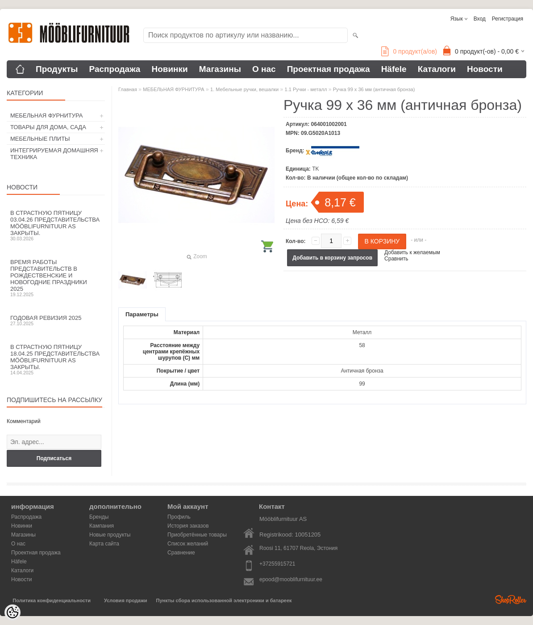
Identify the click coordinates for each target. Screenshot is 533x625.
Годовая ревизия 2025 (55, 320)
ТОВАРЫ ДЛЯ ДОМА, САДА (48, 127)
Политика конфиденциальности (51, 600)
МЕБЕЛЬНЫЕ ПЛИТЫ (40, 138)
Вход (480, 19)
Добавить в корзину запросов (332, 258)
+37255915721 (277, 564)
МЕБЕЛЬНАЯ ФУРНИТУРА (46, 115)
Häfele (394, 69)
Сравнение (181, 552)
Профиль (179, 517)
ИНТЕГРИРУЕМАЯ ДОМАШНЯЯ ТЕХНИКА (54, 153)
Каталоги (437, 69)
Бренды (98, 517)
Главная (127, 89)
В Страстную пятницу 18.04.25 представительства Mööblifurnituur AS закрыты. (55, 359)
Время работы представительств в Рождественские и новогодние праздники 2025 (55, 278)
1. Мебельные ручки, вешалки (244, 89)
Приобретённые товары (197, 535)
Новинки (169, 69)
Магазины (220, 69)
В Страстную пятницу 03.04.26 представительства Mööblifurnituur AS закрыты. (55, 225)
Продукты (57, 69)
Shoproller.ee (510, 599)
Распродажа (115, 69)
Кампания (101, 526)
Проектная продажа (328, 69)
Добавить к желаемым (412, 252)
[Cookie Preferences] (12, 612)
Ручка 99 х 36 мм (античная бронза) (374, 89)
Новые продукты (109, 535)
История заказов (188, 526)
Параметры (141, 314)
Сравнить (396, 259)
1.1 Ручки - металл (306, 89)
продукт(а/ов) (409, 51)
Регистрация (507, 19)
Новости (485, 69)
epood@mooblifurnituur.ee (290, 579)
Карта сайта (104, 544)
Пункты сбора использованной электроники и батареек (224, 600)
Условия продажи (125, 600)
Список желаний (187, 544)
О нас (264, 69)
